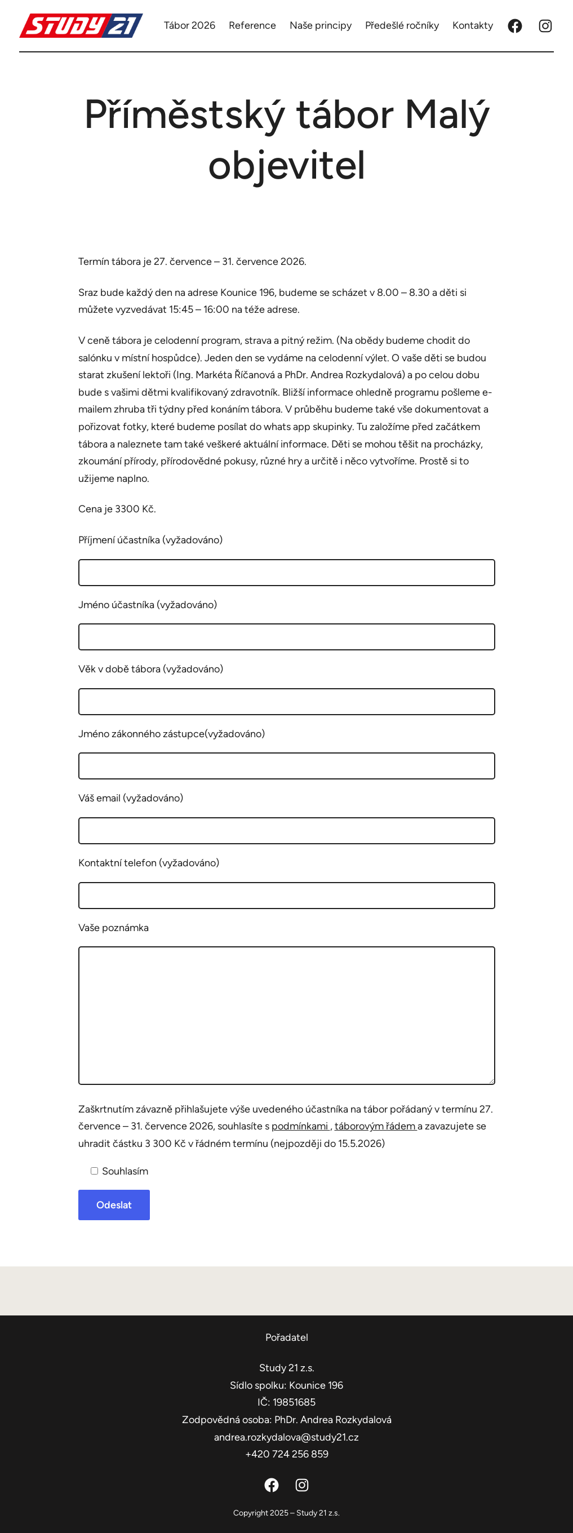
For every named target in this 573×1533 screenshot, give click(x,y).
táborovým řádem (376, 1126)
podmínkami (301, 1126)
